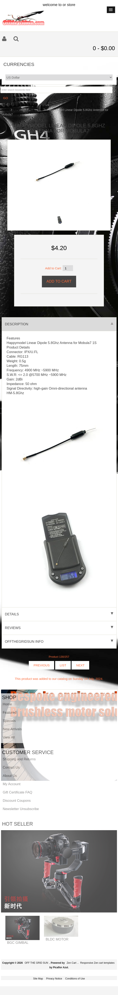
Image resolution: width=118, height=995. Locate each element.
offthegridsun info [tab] (59, 641)
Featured (9, 712)
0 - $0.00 (104, 48)
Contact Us (11, 767)
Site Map (38, 978)
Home (5, 110)
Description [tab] (59, 324)
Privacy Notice (54, 978)
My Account (11, 784)
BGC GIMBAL (17, 942)
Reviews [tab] (59, 628)
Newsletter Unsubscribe (21, 809)
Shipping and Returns (19, 759)
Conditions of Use (75, 978)
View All (9, 737)
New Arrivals (12, 729)
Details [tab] (59, 614)
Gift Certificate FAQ (17, 792)
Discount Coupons (17, 800)
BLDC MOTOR (57, 939)
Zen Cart (71, 962)
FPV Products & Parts (28, 110)
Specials (9, 721)
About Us (10, 776)
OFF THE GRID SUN (36, 962)
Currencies (19, 64)
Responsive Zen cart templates (97, 962)
